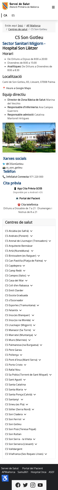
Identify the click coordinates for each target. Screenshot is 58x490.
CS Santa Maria (14, 389)
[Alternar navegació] (53, 7)
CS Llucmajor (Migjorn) (18, 325)
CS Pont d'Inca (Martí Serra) (21, 359)
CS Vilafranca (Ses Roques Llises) (24, 454)
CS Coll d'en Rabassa (17, 285)
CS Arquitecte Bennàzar (19, 245)
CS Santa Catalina (15, 384)
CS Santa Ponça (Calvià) (18, 394)
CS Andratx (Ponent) (17, 236)
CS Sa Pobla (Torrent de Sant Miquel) (26, 374)
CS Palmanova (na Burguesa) (22, 345)
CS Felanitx (11, 310)
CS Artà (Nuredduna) (17, 250)
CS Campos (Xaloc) (15, 275)
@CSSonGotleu (14, 164)
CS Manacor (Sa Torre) (18, 330)
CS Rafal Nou (12, 369)
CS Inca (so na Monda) (18, 320)
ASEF (51, 472)
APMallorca (8, 472)
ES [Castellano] (13, 15)
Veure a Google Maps (18, 88)
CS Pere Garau (13, 350)
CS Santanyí (12, 399)
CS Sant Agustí (13, 379)
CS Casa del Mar (14, 280)
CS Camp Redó (13, 270)
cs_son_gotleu (14, 167)
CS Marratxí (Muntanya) (19, 335)
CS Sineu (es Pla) (14, 404)
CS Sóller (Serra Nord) (17, 409)
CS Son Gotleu (13, 424)
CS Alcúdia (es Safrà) (17, 231)
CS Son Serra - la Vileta (18, 439)
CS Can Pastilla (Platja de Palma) (24, 260)
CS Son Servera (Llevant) (19, 444)
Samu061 (23, 472)
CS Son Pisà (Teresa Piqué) (20, 429)
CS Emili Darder (14, 290)
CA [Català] (5, 15)
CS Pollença (12, 355)
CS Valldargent (13, 449)
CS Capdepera (13, 265)
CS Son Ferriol (13, 419)
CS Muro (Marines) (16, 340)
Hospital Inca (38, 472)
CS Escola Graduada (16, 295)
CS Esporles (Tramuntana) (20, 305)
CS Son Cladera (14, 414)
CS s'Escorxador (14, 300)
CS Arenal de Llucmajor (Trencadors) (26, 241)
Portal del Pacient (32, 468)
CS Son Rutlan (13, 434)
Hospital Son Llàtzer (20, 48)
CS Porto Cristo (14, 364)
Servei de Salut (10, 468)
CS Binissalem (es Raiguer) (20, 255)
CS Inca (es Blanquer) (17, 315)
